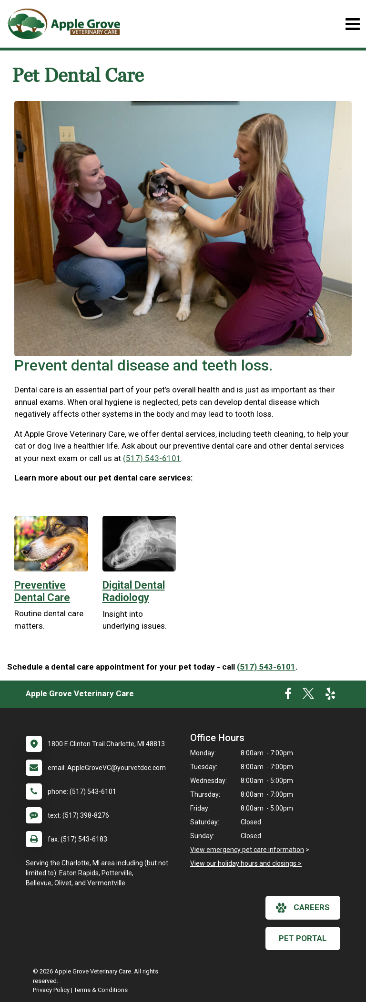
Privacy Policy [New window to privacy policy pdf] (51, 989)
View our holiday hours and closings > (246, 863)
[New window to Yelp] (330, 696)
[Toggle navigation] (352, 24)
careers (303, 907)
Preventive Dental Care (42, 591)
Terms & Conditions (101, 989)
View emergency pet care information (247, 849)
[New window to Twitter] (308, 696)
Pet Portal (303, 938)
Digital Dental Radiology (133, 591)
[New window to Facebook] (288, 696)
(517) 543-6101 (152, 458)
